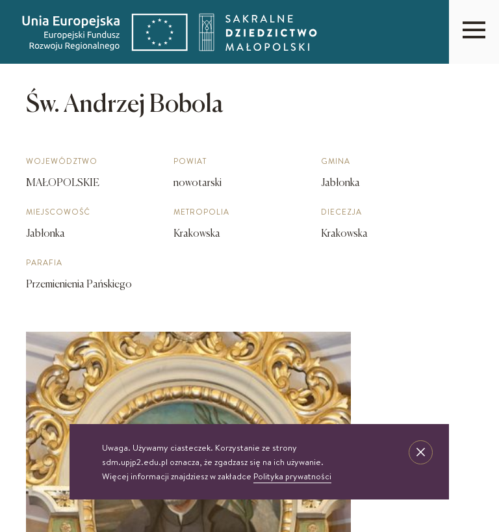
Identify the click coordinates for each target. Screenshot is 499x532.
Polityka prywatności (292, 476)
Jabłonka (45, 234)
